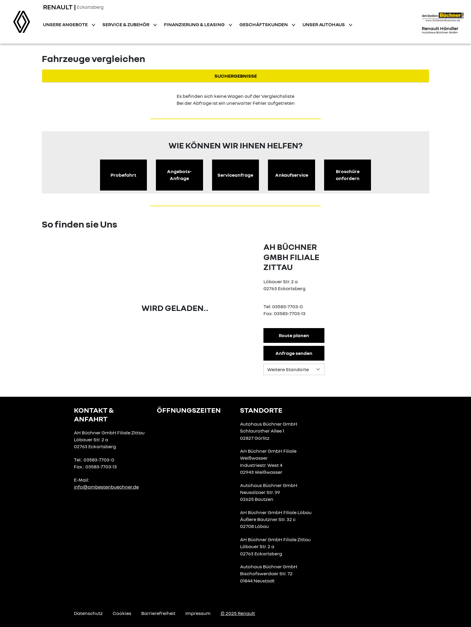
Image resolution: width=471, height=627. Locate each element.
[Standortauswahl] (293, 369)
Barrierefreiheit (158, 613)
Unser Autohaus (324, 24)
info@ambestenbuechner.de (106, 487)
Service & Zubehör (126, 24)
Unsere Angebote (66, 24)
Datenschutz (88, 613)
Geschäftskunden (264, 24)
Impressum (198, 613)
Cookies (122, 613)
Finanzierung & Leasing (195, 24)
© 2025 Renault (237, 613)
